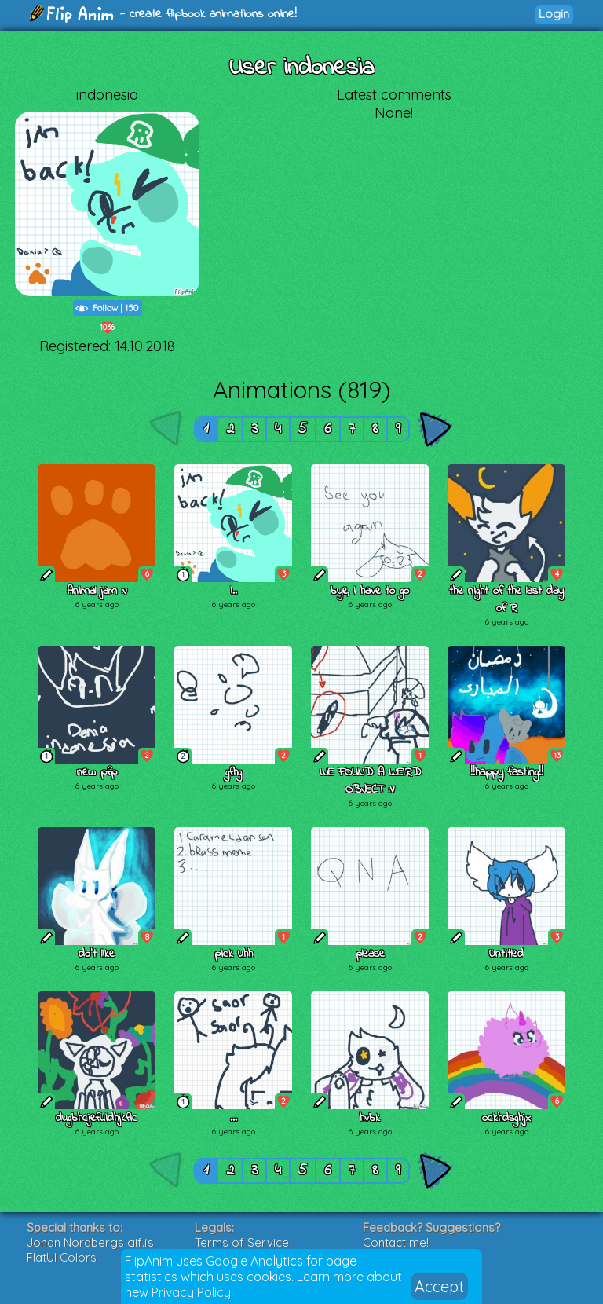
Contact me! (396, 1242)
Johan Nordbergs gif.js (90, 1242)
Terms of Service (242, 1242)
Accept (439, 1286)
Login (554, 13)
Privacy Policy (191, 1292)
